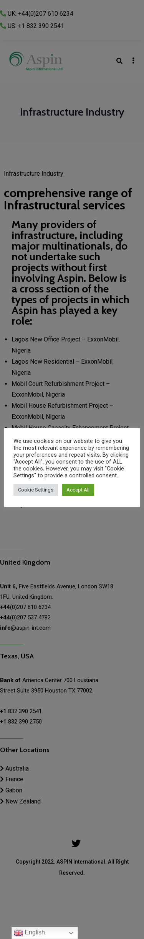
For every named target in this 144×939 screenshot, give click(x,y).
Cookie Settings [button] (35, 490)
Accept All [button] (77, 490)
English (29, 932)
